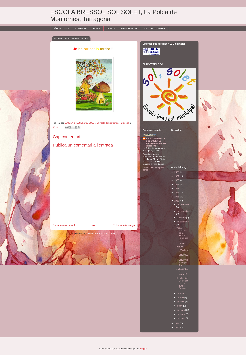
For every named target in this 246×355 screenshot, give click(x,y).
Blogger (143, 348)
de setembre (183, 221)
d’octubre (181, 217)
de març (181, 310)
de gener (181, 318)
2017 (177, 192)
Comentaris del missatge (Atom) (101, 233)
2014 (177, 323)
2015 (177, 201)
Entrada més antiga (124, 225)
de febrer (181, 314)
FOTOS (96, 28)
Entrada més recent (64, 225)
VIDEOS (111, 28)
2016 (177, 197)
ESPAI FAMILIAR (129, 28)
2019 (177, 184)
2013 (177, 327)
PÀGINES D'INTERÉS (154, 28)
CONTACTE (81, 28)
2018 (177, 188)
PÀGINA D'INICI (61, 28)
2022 (177, 172)
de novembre (183, 211)
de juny (180, 297)
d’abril (180, 306)
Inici (94, 225)
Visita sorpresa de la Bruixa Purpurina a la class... (182, 235)
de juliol (181, 293)
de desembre (183, 204)
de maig (181, 301)
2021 (177, 176)
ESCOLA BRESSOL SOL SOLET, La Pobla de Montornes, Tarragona (156, 142)
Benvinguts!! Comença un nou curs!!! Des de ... (182, 283)
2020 (177, 180)
